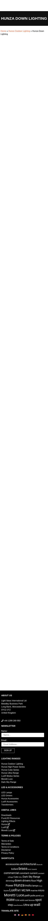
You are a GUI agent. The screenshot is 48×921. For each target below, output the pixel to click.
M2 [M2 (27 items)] (24, 890)
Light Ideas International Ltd (13, 701)
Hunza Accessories (10, 799)
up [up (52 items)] (31, 905)
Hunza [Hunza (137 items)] (19, 885)
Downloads (6, 815)
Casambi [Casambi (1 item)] (34, 869)
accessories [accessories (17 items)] (13, 864)
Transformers (7, 805)
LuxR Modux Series (10, 776)
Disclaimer (6, 850)
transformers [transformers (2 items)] (18, 905)
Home (3, 31)
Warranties (6, 844)
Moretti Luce (7, 779)
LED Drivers (6, 795)
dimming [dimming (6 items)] (10, 881)
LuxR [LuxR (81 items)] (13, 890)
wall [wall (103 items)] (37, 905)
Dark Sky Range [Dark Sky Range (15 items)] (31, 876)
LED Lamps (6, 792)
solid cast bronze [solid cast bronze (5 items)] (27, 900)
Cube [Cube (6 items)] (16, 877)
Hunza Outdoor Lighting (19, 31)
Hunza (5, 824)
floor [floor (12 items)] (33, 880)
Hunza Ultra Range (10, 773)
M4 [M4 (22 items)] (28, 890)
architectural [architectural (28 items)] (28, 864)
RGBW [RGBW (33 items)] (10, 900)
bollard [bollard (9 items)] (14, 869)
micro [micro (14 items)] (41, 890)
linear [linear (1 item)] (40, 886)
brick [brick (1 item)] (29, 869)
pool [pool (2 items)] (42, 896)
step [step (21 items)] (10, 904)
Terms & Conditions (10, 847)
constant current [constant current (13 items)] (28, 873)
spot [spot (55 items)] (38, 900)
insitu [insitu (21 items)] (28, 885)
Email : (4, 740)
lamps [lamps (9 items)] (35, 885)
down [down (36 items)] (18, 880)
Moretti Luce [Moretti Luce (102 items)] (14, 895)
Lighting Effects (8, 821)
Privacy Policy (7, 853)
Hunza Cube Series (10, 770)
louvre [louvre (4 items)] (6, 890)
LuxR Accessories (9, 802)
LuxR (5, 827)
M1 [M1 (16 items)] (19, 890)
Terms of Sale (7, 841)
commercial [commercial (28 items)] (11, 873)
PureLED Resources (10, 818)
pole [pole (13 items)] (32, 895)
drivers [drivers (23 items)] (26, 880)
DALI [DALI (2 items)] (20, 877)
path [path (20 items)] (27, 895)
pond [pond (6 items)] (38, 895)
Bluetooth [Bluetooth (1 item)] (39, 864)
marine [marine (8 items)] (34, 890)
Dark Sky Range (8, 782)
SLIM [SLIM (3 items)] (17, 900)
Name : (4, 731)
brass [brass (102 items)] (23, 868)
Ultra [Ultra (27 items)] (26, 904)
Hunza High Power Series (13, 767)
